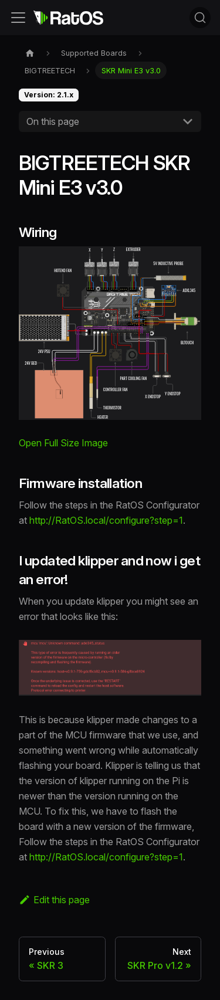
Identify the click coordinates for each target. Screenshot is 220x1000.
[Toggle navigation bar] (18, 17)
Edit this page (54, 900)
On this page (52, 121)
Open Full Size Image (63, 443)
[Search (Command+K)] (200, 17)
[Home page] (30, 53)
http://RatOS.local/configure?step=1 (106, 520)
